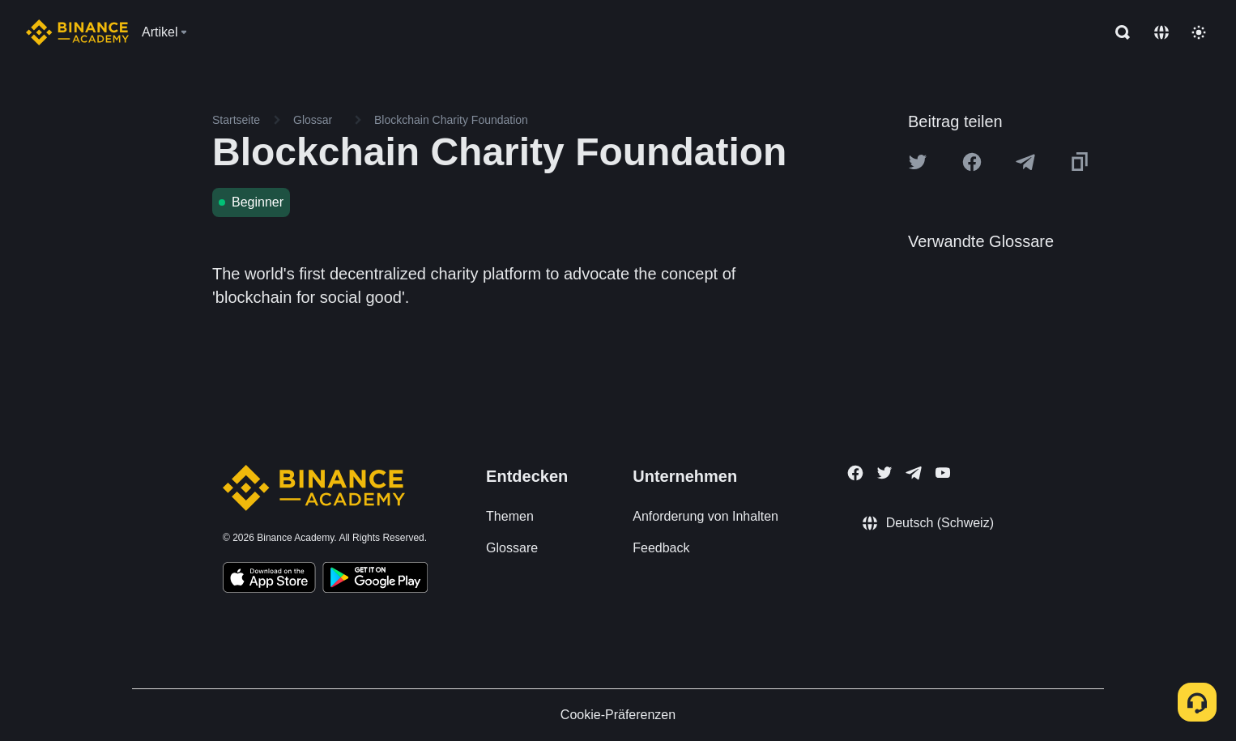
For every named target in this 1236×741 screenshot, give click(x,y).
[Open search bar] (1117, 32)
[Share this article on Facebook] (972, 162)
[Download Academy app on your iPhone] (269, 580)
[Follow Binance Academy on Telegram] (914, 473)
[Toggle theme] (1199, 32)
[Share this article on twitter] (917, 162)
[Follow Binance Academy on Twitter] (884, 472)
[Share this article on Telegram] (1025, 162)
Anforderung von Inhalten (705, 516)
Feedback (661, 548)
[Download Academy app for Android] (375, 580)
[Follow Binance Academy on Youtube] (943, 472)
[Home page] (77, 32)
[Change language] (1161, 32)
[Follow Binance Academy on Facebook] (855, 473)
